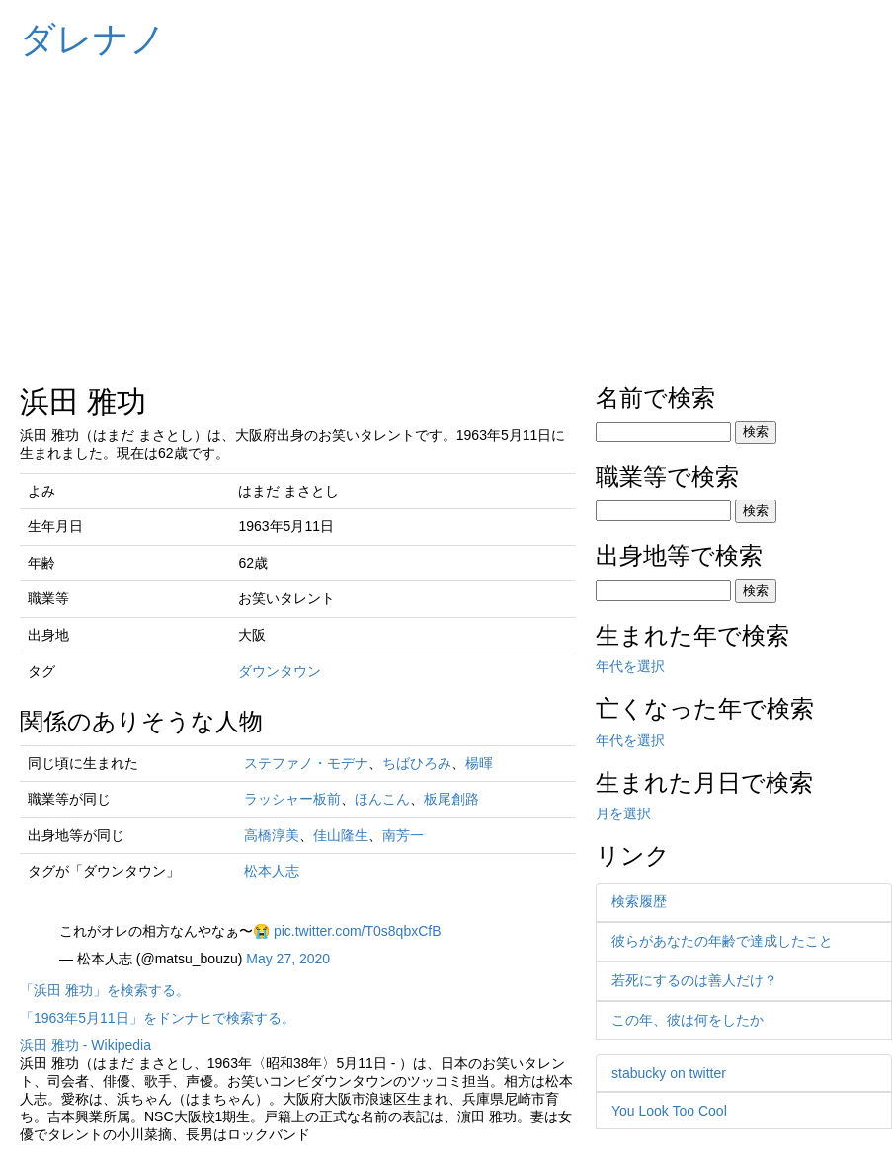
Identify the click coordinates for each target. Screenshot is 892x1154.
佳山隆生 (340, 835)
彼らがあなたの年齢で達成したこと (722, 941)
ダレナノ (93, 39)
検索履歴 (639, 901)
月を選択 (623, 813)
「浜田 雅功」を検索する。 (105, 990)
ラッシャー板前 (292, 799)
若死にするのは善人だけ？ (694, 980)
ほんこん (382, 799)
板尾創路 (451, 799)
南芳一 (403, 835)
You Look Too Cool (669, 1110)
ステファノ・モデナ (306, 763)
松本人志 (271, 871)
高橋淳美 (271, 835)
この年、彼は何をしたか (687, 1020)
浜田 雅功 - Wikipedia (85, 1045)
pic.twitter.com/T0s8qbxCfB (358, 931)
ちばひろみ (416, 763)
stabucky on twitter (668, 1073)
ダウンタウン (279, 671)
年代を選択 (630, 666)
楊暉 (479, 763)
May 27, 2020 (288, 958)
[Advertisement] (446, 217)
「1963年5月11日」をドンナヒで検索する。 (157, 1018)
